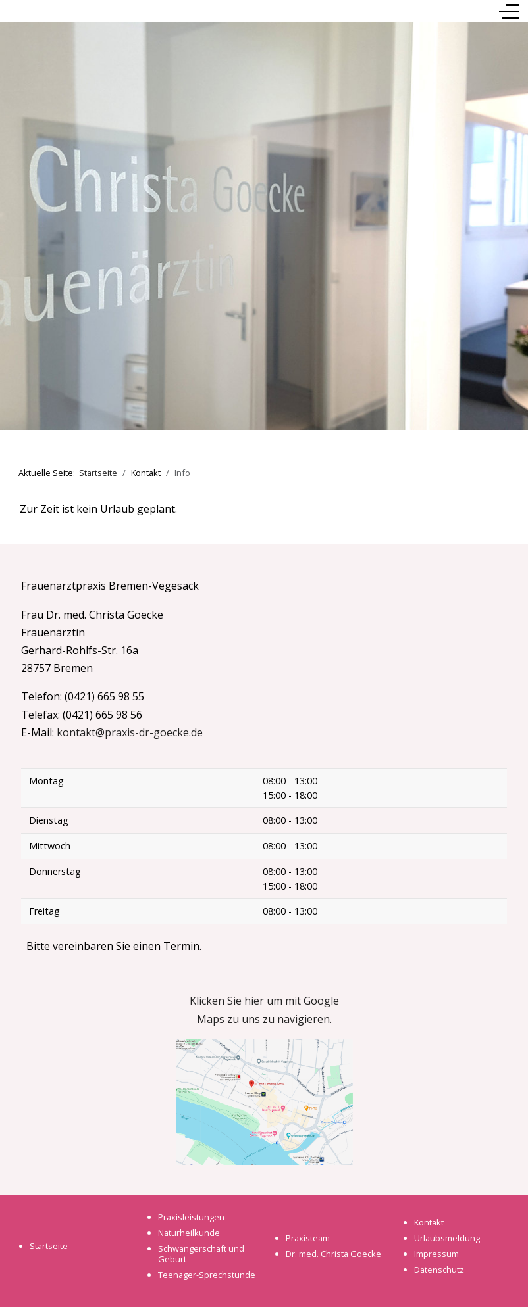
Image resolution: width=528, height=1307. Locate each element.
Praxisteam (308, 1238)
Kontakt (429, 1222)
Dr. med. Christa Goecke (333, 1254)
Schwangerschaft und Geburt (201, 1254)
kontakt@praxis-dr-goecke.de (130, 732)
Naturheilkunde (189, 1233)
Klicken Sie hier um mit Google (264, 1000)
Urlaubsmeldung (447, 1238)
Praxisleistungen (191, 1217)
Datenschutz (439, 1269)
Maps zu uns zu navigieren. (264, 1019)
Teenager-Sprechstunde (206, 1275)
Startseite (49, 1246)
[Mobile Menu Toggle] (18, 11)
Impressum (436, 1254)
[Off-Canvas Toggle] (509, 11)
